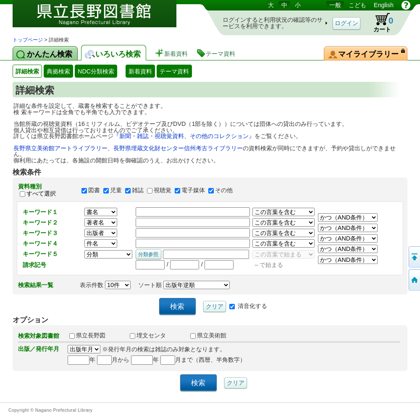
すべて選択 (41, 194)
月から (113, 359)
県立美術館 (208, 335)
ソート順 (184, 285)
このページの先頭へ (413, 256)
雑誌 (138, 190)
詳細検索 (27, 71)
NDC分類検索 (96, 71)
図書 (94, 190)
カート (379, 23)
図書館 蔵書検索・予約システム (101, 18)
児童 (116, 190)
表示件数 (105, 285)
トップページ (28, 40)
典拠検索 (58, 71)
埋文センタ (148, 335)
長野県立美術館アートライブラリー (60, 148)
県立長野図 (87, 335)
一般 (335, 5)
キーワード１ (40, 212)
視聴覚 (162, 190)
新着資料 (140, 71)
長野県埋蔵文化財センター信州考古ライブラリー (178, 148)
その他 (224, 190)
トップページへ (413, 279)
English (384, 5)
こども (357, 5)
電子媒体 (193, 190)
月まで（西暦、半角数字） (203, 359)
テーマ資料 (174, 71)
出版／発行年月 (38, 348)
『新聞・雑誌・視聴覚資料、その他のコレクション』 (184, 136)
